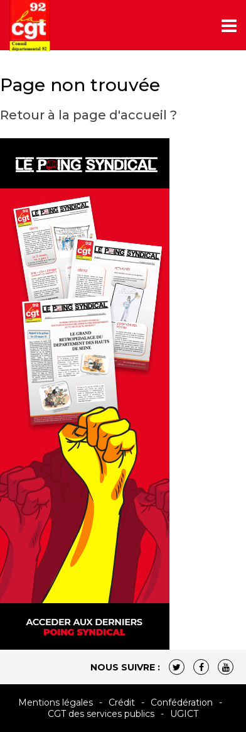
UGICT (184, 713)
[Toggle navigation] (229, 26)
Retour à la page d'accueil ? (88, 115)
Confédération (182, 702)
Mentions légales (55, 702)
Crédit (122, 702)
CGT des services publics (101, 713)
